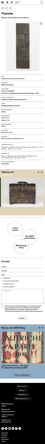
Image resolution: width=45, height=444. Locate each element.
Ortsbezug (7, 174)
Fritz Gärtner (10, 91)
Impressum (4, 437)
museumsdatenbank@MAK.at (8, 415)
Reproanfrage (6, 278)
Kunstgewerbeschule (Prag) (17, 93)
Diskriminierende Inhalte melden (11, 281)
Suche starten (22, 386)
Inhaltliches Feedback (8, 283)
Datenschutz (4, 435)
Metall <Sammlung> (7, 85)
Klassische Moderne (20, 99)
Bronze (3, 112)
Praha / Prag (29, 93)
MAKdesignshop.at (22, 398)
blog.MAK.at (22, 394)
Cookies (3, 441)
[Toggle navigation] (41, 2)
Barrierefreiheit (5, 439)
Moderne (11, 99)
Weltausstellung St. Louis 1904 (10, 105)
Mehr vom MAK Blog (22, 379)
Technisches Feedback (8, 286)
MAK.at (22, 390)
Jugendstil (4, 99)
